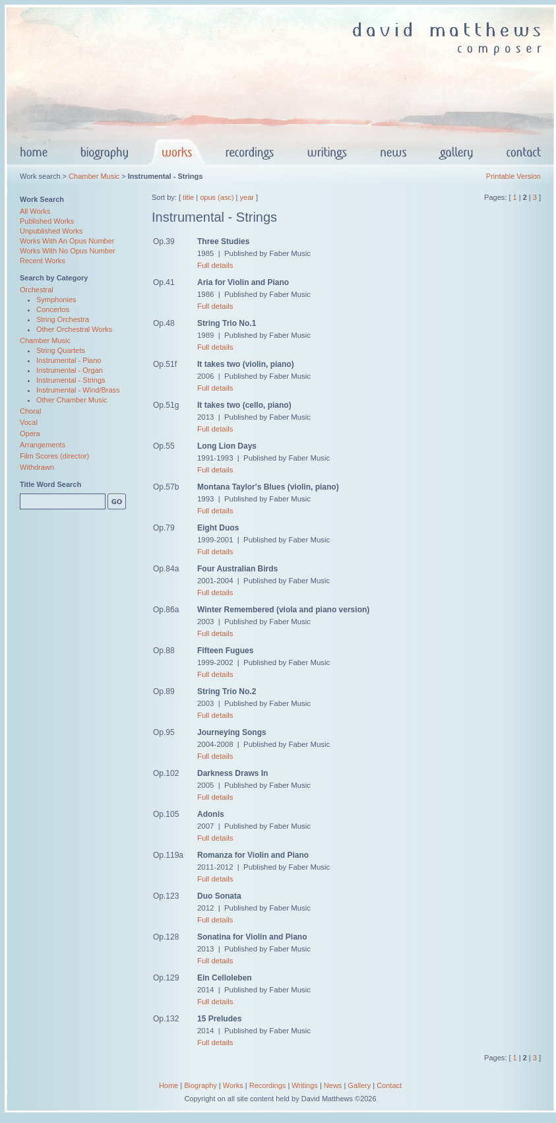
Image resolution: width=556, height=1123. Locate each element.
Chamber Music (94, 176)
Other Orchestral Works (74, 329)
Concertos (52, 309)
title (188, 197)
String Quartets (60, 350)
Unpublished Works (51, 231)
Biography (200, 1085)
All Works (35, 211)
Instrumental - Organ (69, 370)
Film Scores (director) (54, 456)
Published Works (47, 221)
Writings (305, 1085)
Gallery (359, 1085)
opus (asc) (216, 197)
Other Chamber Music (72, 400)
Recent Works (42, 261)
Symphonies (56, 300)
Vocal (29, 422)
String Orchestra (62, 319)
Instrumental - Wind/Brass (78, 390)
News (333, 1085)
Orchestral (36, 290)
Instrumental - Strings (71, 380)
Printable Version (513, 176)
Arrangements (42, 445)
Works (233, 1085)
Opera (30, 433)
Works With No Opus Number (67, 251)
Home (168, 1085)
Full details (215, 265)
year (247, 197)
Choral (30, 411)
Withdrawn (37, 467)
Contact (389, 1085)
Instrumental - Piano (68, 360)
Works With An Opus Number (67, 241)
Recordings (267, 1085)
